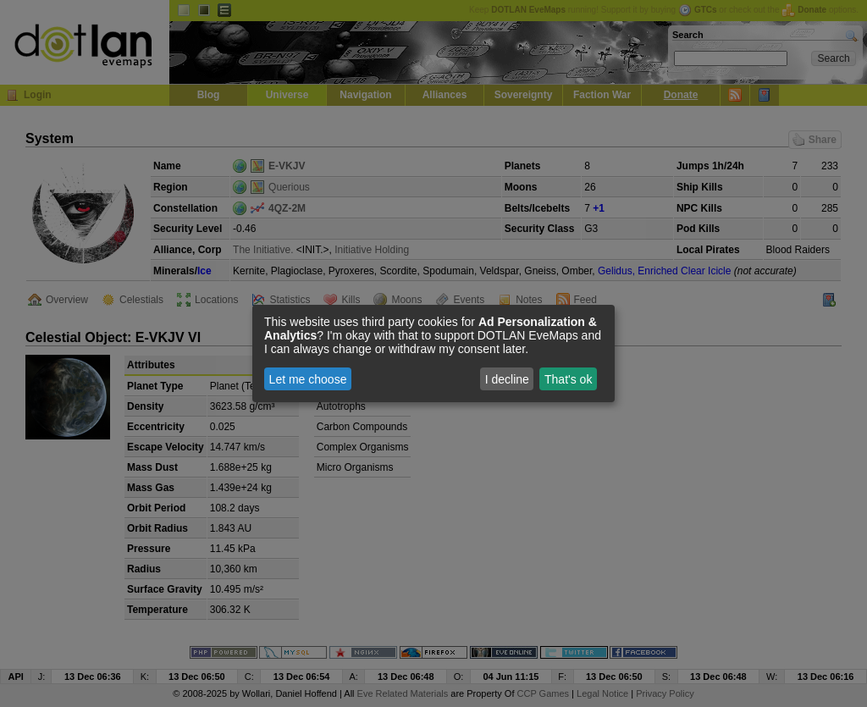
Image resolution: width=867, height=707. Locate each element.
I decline (507, 379)
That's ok (568, 379)
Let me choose (308, 379)
